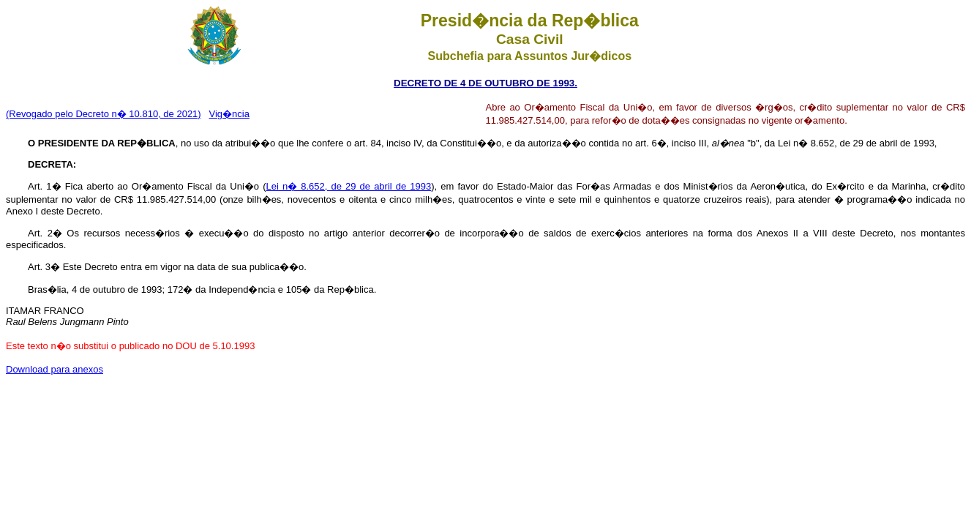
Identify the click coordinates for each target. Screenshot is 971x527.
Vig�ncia (229, 113)
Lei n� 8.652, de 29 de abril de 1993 (348, 186)
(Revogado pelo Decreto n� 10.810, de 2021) (103, 113)
